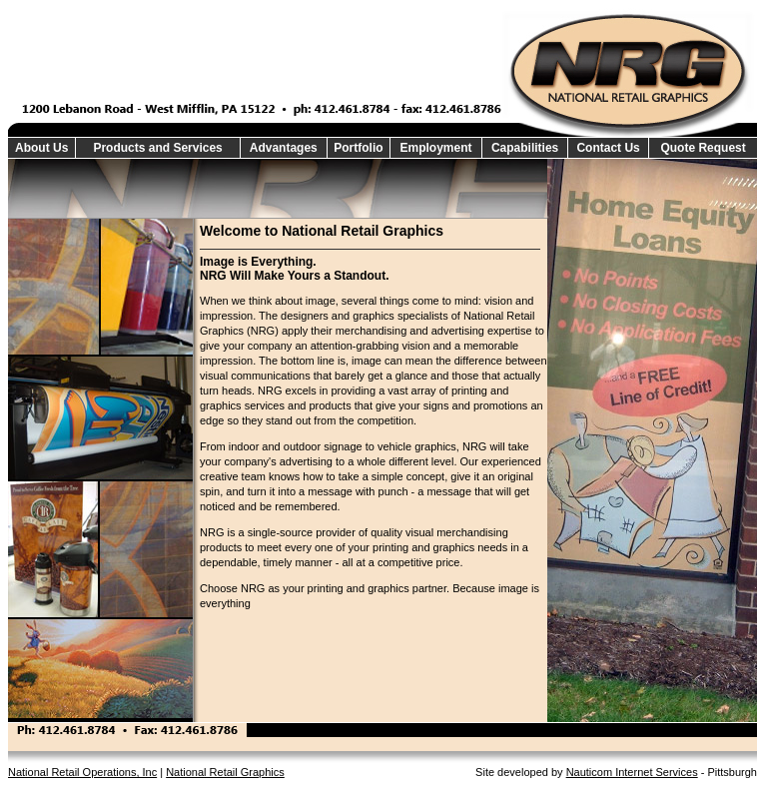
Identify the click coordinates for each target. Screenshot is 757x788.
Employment (436, 148)
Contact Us (607, 148)
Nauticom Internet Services (632, 772)
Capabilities (524, 148)
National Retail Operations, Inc (82, 772)
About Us (41, 148)
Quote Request (702, 148)
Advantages (284, 148)
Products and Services (157, 148)
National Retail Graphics (225, 772)
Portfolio (358, 148)
